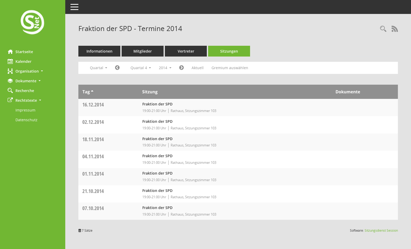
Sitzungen (229, 51)
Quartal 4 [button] (141, 67)
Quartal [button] (98, 67)
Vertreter (186, 51)
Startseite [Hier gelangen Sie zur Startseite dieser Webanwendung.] (20, 51)
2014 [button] (165, 67)
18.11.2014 (93, 139)
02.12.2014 (93, 121)
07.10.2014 (93, 208)
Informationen (100, 51)
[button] (33, 71)
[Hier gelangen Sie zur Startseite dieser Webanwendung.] (33, 22)
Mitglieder (143, 51)
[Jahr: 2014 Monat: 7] (117, 68)
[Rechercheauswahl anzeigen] (383, 29)
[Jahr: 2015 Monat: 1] (182, 68)
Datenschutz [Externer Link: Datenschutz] (27, 119)
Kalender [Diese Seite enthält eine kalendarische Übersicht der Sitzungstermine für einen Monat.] (20, 61)
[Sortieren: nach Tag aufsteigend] (92, 92)
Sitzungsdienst (381, 230)
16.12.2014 (93, 104)
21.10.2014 (93, 191)
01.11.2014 (93, 173)
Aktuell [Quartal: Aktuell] (198, 67)
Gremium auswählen (230, 67)
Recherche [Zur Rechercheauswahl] (21, 90)
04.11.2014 (93, 156)
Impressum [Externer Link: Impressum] (26, 110)
